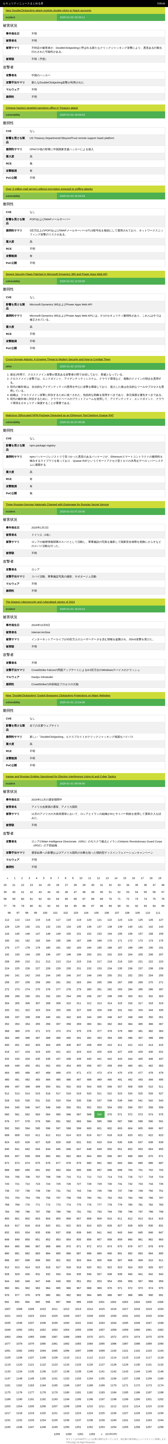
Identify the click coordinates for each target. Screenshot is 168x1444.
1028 (90, 1315)
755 (37, 1197)
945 (17, 1281)
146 (27, 933)
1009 (31, 1308)
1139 (78, 1371)
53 (127, 891)
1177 (31, 1392)
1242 (137, 1420)
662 (68, 1156)
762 (109, 1197)
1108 (43, 1357)
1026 (66, 1315)
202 (109, 954)
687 (161, 1162)
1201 (149, 1399)
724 (48, 1183)
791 (79, 1211)
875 (120, 1246)
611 (37, 1135)
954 (109, 1281)
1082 (66, 1343)
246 (68, 975)
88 (101, 905)
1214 (137, 1406)
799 (161, 1211)
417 (17, 1051)
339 (37, 1017)
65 (66, 898)
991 (161, 1295)
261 (58, 982)
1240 (113, 1420)
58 (5, 898)
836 (48, 1232)
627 (37, 1142)
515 (37, 1093)
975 (161, 1287)
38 (162, 884)
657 (17, 1156)
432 (7, 1058)
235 (120, 968)
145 (17, 933)
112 (7, 919)
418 (27, 1051)
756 (48, 1197)
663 (79, 1156)
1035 (7, 1322)
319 (161, 1003)
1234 (43, 1420)
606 (151, 1128)
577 (17, 1121)
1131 (149, 1364)
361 (99, 1023)
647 (79, 1149)
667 (120, 1156)
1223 (78, 1413)
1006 (160, 1301)
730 (109, 1183)
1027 (78, 1315)
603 (120, 1128)
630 (68, 1142)
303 (161, 996)
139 (120, 926)
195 (37, 954)
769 (17, 1204)
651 (120, 1149)
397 (140, 1037)
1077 (7, 1343)
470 (68, 1072)
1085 (102, 1343)
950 (68, 1281)
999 (79, 1301)
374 (68, 1030)
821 (58, 1225)
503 (79, 1086)
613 (58, 1135)
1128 (113, 1364)
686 (151, 1162)
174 (151, 940)
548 (48, 1107)
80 (31, 905)
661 (58, 1156)
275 (37, 989)
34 (127, 884)
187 (120, 947)
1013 (78, 1308)
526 (151, 1093)
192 (7, 954)
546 (27, 1107)
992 (7, 1301)
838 (68, 1232)
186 (109, 947)
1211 (102, 1406)
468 (48, 1072)
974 (151, 1287)
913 (17, 1267)
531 (37, 1100)
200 (89, 954)
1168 (90, 1385)
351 (161, 1017)
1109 (54, 1357)
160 (7, 940)
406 (68, 1044)
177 (17, 947)
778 (109, 1204)
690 (27, 1169)
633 (99, 1142)
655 (161, 1149)
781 (140, 1204)
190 (151, 947)
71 (119, 898)
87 (92, 905)
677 (58, 1162)
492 (130, 1079)
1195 (78, 1399)
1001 (101, 1301)
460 (130, 1065)
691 (37, 1169)
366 (151, 1023)
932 (48, 1274)
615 (79, 1135)
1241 (125, 1420)
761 (99, 1197)
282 (109, 989)
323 (37, 1010)
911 (161, 1260)
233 (99, 968)
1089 (149, 1343)
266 (109, 982)
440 (89, 1058)
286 (151, 989)
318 (151, 1003)
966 (68, 1287)
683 (120, 1162)
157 (140, 933)
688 (7, 1169)
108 (127, 912)
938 (109, 1274)
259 (37, 982)
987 (120, 1295)
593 (17, 1128)
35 (136, 884)
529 (17, 1100)
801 (17, 1218)
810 (109, 1218)
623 (161, 1135)
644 (48, 1149)
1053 (54, 1329)
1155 (102, 1378)
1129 (125, 1364)
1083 (78, 1343)
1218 (19, 1413)
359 (79, 1023)
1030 (113, 1315)
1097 (78, 1350)
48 (84, 891)
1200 (137, 1399)
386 (27, 1037)
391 (79, 1037)
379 (120, 1030)
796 (130, 1211)
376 (89, 1030)
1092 (19, 1350)
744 (89, 1190)
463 (161, 1065)
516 (48, 1093)
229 (58, 968)
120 (89, 919)
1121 (31, 1364)
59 (13, 898)
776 (89, 1204)
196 (48, 954)
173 (140, 940)
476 (130, 1072)
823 (79, 1225)
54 (136, 891)
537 (99, 1100)
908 (130, 1260)
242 (27, 975)
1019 (149, 1308)
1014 (90, 1308)
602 (109, 1128)
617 (99, 1135)
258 (27, 982)
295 (79, 996)
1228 (137, 1413)
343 (79, 1017)
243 (37, 975)
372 (48, 1030)
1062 (160, 1329)
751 (161, 1190)
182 (68, 947)
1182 (90, 1392)
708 (48, 1176)
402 (27, 1044)
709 (58, 1176)
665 (99, 1156)
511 (161, 1086)
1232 (19, 1420)
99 (35, 912)
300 (130, 996)
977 (17, 1295)
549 (58, 1107)
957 (140, 1281)
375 (79, 1030)
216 (89, 961)
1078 (19, 1343)
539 (120, 1100)
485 (58, 1079)
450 (27, 1065)
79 (22, 905)
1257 (149, 1426)
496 (7, 1086)
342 (68, 1017)
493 (140, 1079)
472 (89, 1072)
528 (7, 1100)
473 (99, 1072)
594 (27, 1128)
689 (17, 1169)
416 (7, 1051)
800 (7, 1218)
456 (89, 1065)
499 (37, 1086)
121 (99, 919)
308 (48, 1003)
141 (140, 926)
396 (130, 1037)
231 (79, 968)
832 (7, 1232)
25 (48, 884)
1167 (78, 1385)
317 (140, 1003)
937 (99, 1274)
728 (89, 1183)
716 (130, 1176)
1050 (19, 1329)
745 (99, 1190)
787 (37, 1211)
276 (48, 989)
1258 (160, 1426)
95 (162, 905)
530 (27, 1100)
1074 (137, 1336)
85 (75, 905)
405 (58, 1044)
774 (68, 1204)
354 (27, 1023)
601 (99, 1128)
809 (99, 1218)
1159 (149, 1378)
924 (130, 1267)
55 (145, 891)
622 (151, 1135)
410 (109, 1044)
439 (79, 1058)
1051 (31, 1329)
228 (48, 968)
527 (161, 1093)
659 (37, 1156)
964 (48, 1287)
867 (37, 1246)
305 (17, 1003)
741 (58, 1190)
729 (99, 1183)
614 (68, 1135)
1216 (160, 1406)
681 (99, 1162)
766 (151, 1197)
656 (7, 1156)
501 (58, 1086)
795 (120, 1211)
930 (27, 1274)
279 (79, 989)
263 (79, 982)
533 (58, 1100)
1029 (102, 1315)
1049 (7, 1329)
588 (130, 1121)
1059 (125, 1329)
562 (27, 1114)
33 (119, 884)
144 (7, 933)
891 (120, 1253)
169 (99, 940)
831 (161, 1225)
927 (161, 1267)
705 (17, 1176)
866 (27, 1246)
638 (151, 1142)
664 (89, 1156)
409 (99, 1044)
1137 (54, 1371)
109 (137, 912)
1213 (125, 1406)
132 (48, 926)
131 (37, 926)
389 (58, 1037)
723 (37, 1183)
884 (48, 1253)
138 (109, 926)
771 (37, 1204)
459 (120, 1065)
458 (109, 1065)
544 (7, 1107)
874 (109, 1246)
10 (80, 878)
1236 (66, 1420)
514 (27, 1093)
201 (99, 954)
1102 (137, 1350)
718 (151, 1176)
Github (161, 3)
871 (79, 1246)
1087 (125, 1343)
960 (7, 1287)
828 (130, 1225)
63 (48, 898)
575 (161, 1114)
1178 (43, 1392)
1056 (90, 1329)
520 (89, 1093)
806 (68, 1218)
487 (79, 1079)
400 (7, 1044)
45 (57, 891)
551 (79, 1107)
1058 (113, 1329)
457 (99, 1065)
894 (151, 1253)
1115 (125, 1357)
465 (17, 1072)
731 (120, 1183)
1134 (19, 1371)
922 (109, 1267)
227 (37, 968)
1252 (90, 1426)
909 (140, 1260)
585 (99, 1121)
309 (58, 1003)
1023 (31, 1315)
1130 (137, 1364)
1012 (66, 1308)
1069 (78, 1336)
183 (79, 947)
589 (140, 1121)
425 (99, 1051)
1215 (149, 1406)
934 (68, 1274)
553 (99, 1107)
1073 (125, 1336)
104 (86, 912)
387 (37, 1037)
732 (130, 1183)
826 (109, 1225)
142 (151, 926)
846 (151, 1232)
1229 (149, 1413)
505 (99, 1086)
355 (37, 1023)
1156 (113, 1378)
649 (99, 1149)
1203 (7, 1406)
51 (110, 891)
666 (109, 1156)
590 (151, 1121)
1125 (78, 1364)
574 (151, 1114)
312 (89, 1003)
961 (17, 1287)
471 (79, 1072)
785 (17, 1211)
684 (130, 1162)
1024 (43, 1315)
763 (120, 1197)
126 (151, 919)
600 (89, 1128)
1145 (149, 1371)
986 (109, 1295)
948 (48, 1281)
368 (7, 1030)
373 (58, 1030)
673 (17, 1162)
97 (18, 912)
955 (120, 1281)
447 (161, 1058)
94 (154, 905)
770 (27, 1204)
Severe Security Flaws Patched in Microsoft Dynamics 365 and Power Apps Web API (56, 274)
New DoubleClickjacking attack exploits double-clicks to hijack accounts (48, 10)
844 (130, 1232)
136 (89, 926)
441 (99, 1058)
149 (58, 933)
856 (89, 1239)
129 (17, 926)
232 (89, 968)
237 (140, 968)
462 (151, 1065)
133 (58, 926)
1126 (90, 1364)
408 (89, 1044)
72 (127, 898)
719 (161, 1176)
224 (7, 968)
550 (68, 1107)
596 (48, 1128)
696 (89, 1169)
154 (109, 933)
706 (27, 1176)
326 (68, 1010)
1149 (31, 1378)
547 (37, 1107)
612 (48, 1135)
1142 (113, 1371)
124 (130, 919)
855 (79, 1239)
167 (79, 940)
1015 (102, 1308)
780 (130, 1204)
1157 (125, 1378)
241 (17, 975)
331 (120, 1010)
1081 (54, 1343)
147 (37, 933)
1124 (66, 1364)
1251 (78, 1426)
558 (151, 1107)
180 (48, 947)
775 (79, 1204)
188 (130, 947)
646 (68, 1149)
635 (120, 1142)
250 (109, 975)
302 (151, 996)
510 (151, 1086)
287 (161, 989)
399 (161, 1037)
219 (120, 961)
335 (161, 1010)
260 (48, 982)
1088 (137, 1343)
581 (58, 1121)
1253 (102, 1426)
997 (58, 1301)
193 (17, 954)
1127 (102, 1364)
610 (27, 1135)
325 (58, 1010)
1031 (125, 1315)
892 (130, 1253)
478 (151, 1072)
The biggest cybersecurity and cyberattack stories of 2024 (40, 601)
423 (79, 1051)
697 (99, 1169)
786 (27, 1211)
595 (37, 1128)
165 (58, 940)
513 (17, 1093)
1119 (7, 1364)
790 (68, 1211)
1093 (31, 1350)
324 (48, 1010)
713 (99, 1176)
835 (37, 1232)
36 (145, 884)
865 (17, 1246)
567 (79, 1114)
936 (89, 1274)
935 (79, 1274)
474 (109, 1072)
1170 (113, 1385)
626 (27, 1142)
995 (37, 1301)
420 (48, 1051)
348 (130, 1017)
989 (140, 1295)
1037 (31, 1322)
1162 (19, 1385)
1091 (7, 1350)
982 (68, 1295)
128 (7, 926)
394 (109, 1037)
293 (58, 996)
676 (48, 1162)
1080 (43, 1343)
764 (130, 1197)
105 (96, 912)
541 (140, 1100)
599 (79, 1128)
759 (79, 1197)
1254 (113, 1426)
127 (161, 919)
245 (58, 975)
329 (99, 1010)
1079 (31, 1343)
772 (48, 1204)
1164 (43, 1385)
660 (48, 1156)
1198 (113, 1399)
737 (17, 1190)
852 (48, 1239)
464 (7, 1072)
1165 (54, 1385)
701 (140, 1169)
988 (130, 1295)
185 (99, 947)
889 (99, 1253)
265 (99, 982)
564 (48, 1114)
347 (120, 1017)
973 (140, 1287)
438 (68, 1058)
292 (48, 996)
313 (99, 1003)
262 (68, 982)
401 (17, 1044)
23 (31, 884)
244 (48, 975)
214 (68, 961)
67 (84, 898)
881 (17, 1253)
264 (89, 982)
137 (99, 926)
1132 (160, 1364)
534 (68, 1100)
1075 (149, 1336)
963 (37, 1287)
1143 (125, 1371)
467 (37, 1072)
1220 (43, 1413)
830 (151, 1225)
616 (89, 1135)
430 (151, 1051)
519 (79, 1093)
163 (37, 940)
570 (109, 1114)
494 (151, 1079)
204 (130, 954)
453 (58, 1065)
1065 (31, 1336)
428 (130, 1051)
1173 (149, 1385)
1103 (149, 1350)
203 (120, 954)
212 (48, 961)
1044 (113, 1322)
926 (151, 1267)
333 (140, 1010)
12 (98, 878)
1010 (43, 1308)
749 (140, 1190)
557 (140, 1107)
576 (7, 1121)
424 (89, 1051)
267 (120, 982)
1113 (102, 1357)
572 (130, 1114)
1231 (7, 1420)
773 (58, 1204)
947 (37, 1281)
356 (48, 1023)
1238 (90, 1420)
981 (58, 1295)
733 (140, 1183)
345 (99, 1017)
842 (109, 1232)
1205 (31, 1406)
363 (120, 1023)
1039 (54, 1322)
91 (127, 905)
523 (120, 1093)
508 (130, 1086)
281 (99, 989)
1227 (125, 1413)
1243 (149, 1420)
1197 (102, 1399)
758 (68, 1197)
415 (161, 1044)
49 (92, 891)
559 (161, 1107)
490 (109, 1079)
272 (7, 989)
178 (27, 947)
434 (27, 1058)
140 (130, 926)
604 (130, 1128)
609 (17, 1135)
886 (68, 1253)
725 (58, 1183)
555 (120, 1107)
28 (75, 884)
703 (161, 1169)
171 (120, 940)
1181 (78, 1392)
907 (120, 1260)
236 (130, 968)
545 (17, 1107)
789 (58, 1211)
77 (5, 905)
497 (17, 1086)
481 (17, 1079)
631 (79, 1142)
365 (140, 1023)
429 (140, 1051)
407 (79, 1044)
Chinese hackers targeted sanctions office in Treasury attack (42, 107)
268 (130, 982)
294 (68, 996)
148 (48, 933)
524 (130, 1093)
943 (161, 1274)
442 (109, 1058)
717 (140, 1176)
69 (101, 898)
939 (120, 1274)
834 (27, 1232)
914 (27, 1267)
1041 (78, 1322)
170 (109, 940)
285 (140, 989)
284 (130, 989)
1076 (160, 1336)
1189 (7, 1399)
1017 (125, 1308)
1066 (43, 1336)
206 (151, 954)
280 (89, 989)
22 (22, 884)
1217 (7, 1413)
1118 (160, 1357)
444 (130, 1058)
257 (17, 982)
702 (151, 1169)
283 (120, 989)
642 (27, 1149)
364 (130, 1023)
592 (7, 1128)
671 (161, 1156)
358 (68, 1023)
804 (48, 1218)
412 (130, 1044)
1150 (43, 1378)
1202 (160, 1399)
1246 (19, 1426)
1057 (102, 1329)
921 (99, 1267)
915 (37, 1267)
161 (17, 940)
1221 (54, 1413)
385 (17, 1037)
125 (140, 919)
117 (58, 919)
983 (79, 1295)
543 (161, 1100)
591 (161, 1121)
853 (58, 1239)
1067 (54, 1336)
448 (7, 1065)
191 (161, 947)
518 (68, 1093)
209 (17, 961)
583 (79, 1121)
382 (151, 1030)
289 (17, 996)
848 (7, 1239)
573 (140, 1114)
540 (130, 1100)
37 (154, 884)
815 (161, 1218)
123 (120, 919)
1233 (31, 1420)
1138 (66, 1371)
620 (130, 1135)
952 (89, 1281)
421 (58, 1051)
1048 (160, 1322)
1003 (125, 1301)
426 (109, 1051)
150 (68, 933)
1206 (43, 1406)
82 (48, 905)
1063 (7, 1336)
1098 (90, 1350)
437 (58, 1058)
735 (161, 1183)
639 (161, 1142)
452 (48, 1065)
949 (58, 1281)
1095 (54, 1350)
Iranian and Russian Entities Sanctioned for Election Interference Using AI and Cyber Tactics (61, 776)
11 (89, 878)
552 (89, 1107)
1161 (7, 1385)
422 (68, 1051)
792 (89, 1211)
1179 (54, 1392)
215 (79, 961)
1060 (137, 1329)
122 (109, 919)
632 (89, 1142)
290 (27, 996)
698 (109, 1169)
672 (7, 1162)
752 (7, 1197)
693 (58, 1169)
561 (17, 1114)
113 (17, 919)
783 (161, 1204)
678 (68, 1162)
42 (31, 891)
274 (27, 989)
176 (7, 947)
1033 (149, 1315)
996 (48, 1301)
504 (89, 1086)
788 (48, 1211)
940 (130, 1274)
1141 (102, 1371)
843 (120, 1232)
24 (40, 884)
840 (89, 1232)
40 (13, 891)
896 (7, 1260)
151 (79, 933)
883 (37, 1253)
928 (7, 1274)
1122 (43, 1364)
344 (89, 1017)
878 (151, 1246)
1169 (102, 1385)
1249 (54, 1426)
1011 (54, 1308)
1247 (31, 1426)
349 (140, 1017)
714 (109, 1176)
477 (140, 1072)
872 (89, 1246)
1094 (43, 1350)
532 (48, 1100)
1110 (66, 1357)
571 (120, 1114)
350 (151, 1017)
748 (130, 1190)
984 (89, 1295)
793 (99, 1211)
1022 (19, 1315)
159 (161, 933)
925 (140, 1267)
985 (99, 1295)
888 (89, 1253)
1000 (90, 1301)
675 (37, 1162)
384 (7, 1037)
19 (159, 878)
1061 (149, 1329)
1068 (66, 1336)
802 (27, 1218)
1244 (160, 1420)
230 (68, 968)
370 (27, 1030)
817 (17, 1225)
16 (133, 878)
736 (7, 1190)
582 (68, 1121)
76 (162, 898)
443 (120, 1058)
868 (48, 1246)
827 (120, 1225)
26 (57, 884)
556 (130, 1107)
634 (109, 1142)
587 (120, 1121)
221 (140, 961)
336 (7, 1017)
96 (9, 912)
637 (140, 1142)
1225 (102, 1413)
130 (27, 926)
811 (120, 1218)
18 (151, 878)
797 (140, 1211)
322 (27, 1010)
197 (58, 954)
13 (107, 878)
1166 (66, 1385)
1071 (102, 1336)
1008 (19, 1308)
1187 (149, 1392)
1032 (137, 1315)
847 (161, 1232)
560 (7, 1114)
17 (142, 878)
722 (27, 1183)
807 (79, 1218)
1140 (90, 1371)
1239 (102, 1420)
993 (17, 1301)
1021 (7, 1315)
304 (7, 1003)
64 (57, 898)
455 (79, 1065)
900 (48, 1260)
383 (161, 1030)
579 (37, 1121)
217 (99, 961)
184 (89, 947)
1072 (113, 1336)
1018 (137, 1308)
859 (120, 1239)
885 (58, 1253)
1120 (19, 1364)
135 (79, 926)
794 (109, 1211)
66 (75, 898)
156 (130, 933)
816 (7, 1225)
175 (161, 940)
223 (161, 961)
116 (48, 919)
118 (68, 919)
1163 (31, 1385)
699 (120, 1169)
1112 (90, 1357)
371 (37, 1030)
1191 (31, 1399)
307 (37, 1003)
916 (48, 1267)
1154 (90, 1378)
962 (27, 1287)
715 (120, 1176)
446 (151, 1058)
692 (48, 1169)
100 (45, 912)
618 (109, 1135)
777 (99, 1204)
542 (151, 1100)
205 (140, 954)
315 (120, 1003)
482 (27, 1079)
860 (130, 1239)
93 (145, 905)
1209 (78, 1406)
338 (27, 1017)
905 (99, 1260)
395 (120, 1037)
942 (151, 1274)
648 (89, 1149)
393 (99, 1037)
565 (58, 1114)
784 (7, 1211)
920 (89, 1267)
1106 (19, 1357)
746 (109, 1190)
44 (48, 891)
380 (130, 1030)
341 (58, 1017)
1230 (160, 1413)
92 (136, 905)
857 (99, 1239)
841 (99, 1232)
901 (58, 1260)
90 (119, 905)
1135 (31, 1371)
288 (7, 996)
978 (27, 1295)
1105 (7, 1357)
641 (17, 1149)
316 (130, 1003)
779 (120, 1204)
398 (151, 1037)
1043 (102, 1322)
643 (37, 1149)
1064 (19, 1336)
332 (130, 1010)
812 (130, 1218)
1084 (90, 1343)
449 (17, 1065)
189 (140, 947)
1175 (7, 1392)
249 (99, 975)
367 (161, 1023)
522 (109, 1093)
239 (161, 968)
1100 (113, 1350)
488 (89, 1079)
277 (58, 989)
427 (120, 1051)
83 (57, 905)
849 (17, 1239)
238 (151, 968)
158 (151, 933)
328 (89, 1010)
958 (151, 1281)
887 (79, 1253)
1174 (160, 1385)
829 (140, 1225)
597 (58, 1128)
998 (68, 1301)
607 (161, 1128)
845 (140, 1232)
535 (79, 1100)
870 (68, 1246)
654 (151, 1149)
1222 (66, 1413)
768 (7, 1204)
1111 (78, 1357)
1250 (66, 1426)
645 (58, 1149)
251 (120, 975)
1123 (54, 1364)
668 (130, 1156)
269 (140, 982)
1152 (66, 1378)
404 (48, 1044)
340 (48, 1017)
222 (151, 961)
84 (66, 905)
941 (140, 1274)
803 (37, 1218)
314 (109, 1003)
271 (161, 982)
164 (48, 940)
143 (161, 926)
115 (37, 919)
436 (48, 1058)
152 (89, 933)
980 (48, 1295)
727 (79, 1183)
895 (161, 1253)
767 (161, 1197)
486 (68, 1079)
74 (145, 898)
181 (58, 947)
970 (109, 1287)
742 (68, 1190)
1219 (31, 1413)
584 (89, 1121)
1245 (7, 1426)
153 (99, 933)
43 (40, 891)
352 (7, 1023)
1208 (66, 1406)
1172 (137, 1385)
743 (79, 1190)
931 (37, 1274)
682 (109, 1162)
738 (27, 1190)
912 (7, 1267)
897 (17, 1260)
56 (154, 891)
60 (22, 898)
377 (99, 1030)
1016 (113, 1308)
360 (89, 1023)
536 (89, 1100)
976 (7, 1295)
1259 (57, 1434)
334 (151, 1010)
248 (89, 975)
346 (109, 1017)
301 (140, 996)
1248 (43, 1426)
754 (27, 1197)
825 (99, 1225)
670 (151, 1156)
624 (7, 1142)
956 (130, 1281)
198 (68, 954)
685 (140, 1162)
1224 (90, 1413)
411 (120, 1044)
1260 (68, 1434)
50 (101, 891)
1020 (160, 1308)
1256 (137, 1426)
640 (7, 1149)
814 (151, 1218)
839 (79, 1232)
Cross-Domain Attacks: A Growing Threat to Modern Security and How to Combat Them (58, 359)
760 (89, 1197)
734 (151, 1183)
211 (37, 961)
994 (27, 1301)
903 (79, 1260)
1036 (19, 1322)
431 (161, 1051)
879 (161, 1246)
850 (27, 1239)
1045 (125, 1322)
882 (27, 1253)
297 (99, 996)
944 (7, 1281)
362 (109, 1023)
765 (140, 1197)
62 (40, 898)
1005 (149, 1301)
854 (68, 1239)
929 (17, 1274)
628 (48, 1142)
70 (110, 898)
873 (99, 1246)
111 (158, 912)
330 (109, 1010)
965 (58, 1287)
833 (17, 1232)
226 (27, 968)
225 (17, 968)
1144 (137, 1371)
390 (68, 1037)
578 (27, 1121)
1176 (19, 1392)
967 (79, 1287)
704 (7, 1176)
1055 (78, 1329)
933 (58, 1274)
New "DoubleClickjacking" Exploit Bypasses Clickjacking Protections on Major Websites (58, 695)
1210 (90, 1406)
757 (58, 1197)
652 (130, 1149)
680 (89, 1162)
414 (151, 1044)
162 (27, 940)
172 (130, 940)
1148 (19, 1378)
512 (7, 1093)
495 (161, 1079)
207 (161, 954)
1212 (113, 1406)
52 (119, 891)
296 (89, 996)
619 (120, 1135)
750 (151, 1190)
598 (68, 1128)
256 (7, 982)
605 (140, 1128)
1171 (125, 1385)
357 (58, 1023)
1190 (19, 1399)
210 (27, 961)
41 (22, 891)
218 (109, 961)
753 (17, 1197)
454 (68, 1065)
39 (5, 891)
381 (140, 1030)
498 (27, 1086)
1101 (125, 1350)
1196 (90, 1399)
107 (117, 912)
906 (109, 1260)
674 (27, 1162)
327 (79, 1010)
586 (109, 1121)
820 (48, 1225)
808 (89, 1218)
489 (99, 1079)
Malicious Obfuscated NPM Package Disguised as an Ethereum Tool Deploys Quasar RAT (60, 415)
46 (66, 891)
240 (7, 975)
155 (120, 933)
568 (89, 1114)
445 (140, 1058)
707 (37, 1176)
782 (151, 1204)
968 (89, 1287)
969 (99, 1287)
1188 (160, 1392)
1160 (160, 1378)
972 (130, 1287)
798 (151, 1211)
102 (65, 912)
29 (84, 884)
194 (27, 954)
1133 (7, 1371)
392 (89, 1037)
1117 (149, 1357)
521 (99, 1093)
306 (27, 1003)
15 (124, 878)
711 (79, 1176)
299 (120, 996)
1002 (113, 1301)
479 (161, 1072)
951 (79, 1281)
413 (140, 1044)
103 (76, 912)
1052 (43, 1329)
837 (58, 1232)
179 (37, 947)
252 (130, 975)
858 (109, 1239)
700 (130, 1169)
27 (66, 884)
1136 (43, 1371)
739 (37, 1190)
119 (79, 919)
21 (13, 884)
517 (58, 1093)
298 (109, 996)
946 (27, 1281)
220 (130, 961)
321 (17, 1010)
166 (68, 940)
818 (27, 1225)
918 (68, 1267)
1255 (125, 1426)
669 (140, 1156)
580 (48, 1121)
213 (58, 961)
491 (120, 1079)
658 (27, 1156)
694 (68, 1169)
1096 (66, 1350)
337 (17, 1017)
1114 (113, 1357)
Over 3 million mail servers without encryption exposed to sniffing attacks (49, 188)
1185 (125, 1392)
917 (58, 1267)
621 (140, 1135)
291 (37, 996)
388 (48, 1037)
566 (68, 1114)
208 (7, 961)
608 (7, 1135)
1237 (78, 1420)
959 (161, 1281)
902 (68, 1260)
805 (58, 1218)
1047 (149, 1322)
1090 (160, 1343)
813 (140, 1218)
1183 (102, 1392)
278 (68, 989)
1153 (78, 1378)
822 (68, 1225)
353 (17, 1023)
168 (89, 940)
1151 (54, 1378)
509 (140, 1086)
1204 (19, 1406)
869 (58, 1246)
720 (7, 1183)
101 (55, 912)
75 (154, 898)
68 (92, 898)
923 (120, 1267)
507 (120, 1086)
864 (7, 1246)
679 (79, 1162)
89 (110, 905)
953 (99, 1281)
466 (27, 1072)
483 (37, 1079)
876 (130, 1246)
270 (151, 982)
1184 (113, 1392)
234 (109, 968)
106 (106, 912)
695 (79, 1169)
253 (140, 975)
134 (68, 926)
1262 (92, 1434)
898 (27, 1260)
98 (26, 912)
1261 (80, 1434)
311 (79, 1003)
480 (7, 1079)
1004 (137, 1301)
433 (17, 1058)
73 (136, 898)
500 (48, 1086)
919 (79, 1267)
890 (109, 1253)
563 (37, 1114)
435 (37, 1058)
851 (37, 1239)
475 (120, 1072)
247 (79, 975)
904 (89, 1260)
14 (116, 878)
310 (68, 1003)
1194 (66, 1399)
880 (7, 1253)
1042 (90, 1322)
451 (37, 1065)
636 (130, 1142)
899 (37, 1260)
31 (101, 884)
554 (109, 1107)
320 (7, 1010)
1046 (137, 1322)
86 (84, 905)
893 (140, 1253)
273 (17, 989)
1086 (113, 1343)
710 (68, 1176)
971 (120, 1287)
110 (147, 912)
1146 (160, 1371)
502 (68, 1086)
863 (161, 1239)
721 (17, 1183)
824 (89, 1225)
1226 (113, 1413)
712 (89, 1176)
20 (5, 884)
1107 (31, 1357)
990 (151, 1295)
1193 (54, 1399)
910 (151, 1260)
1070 (90, 1336)
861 (140, 1239)
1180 (66, 1392)
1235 (54, 1420)
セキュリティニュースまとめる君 (23, 3)
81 (40, 905)
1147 (7, 1378)
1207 (54, 1406)
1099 (102, 1350)
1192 (43, 1399)
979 (37, 1295)
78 (13, 905)
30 (92, 884)
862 (151, 1239)
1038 (43, 1322)
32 (110, 884)
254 (151, 975)
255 (161, 975)
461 (140, 1065)
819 (37, 1225)
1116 (137, 1357)
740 (48, 1190)
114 (27, 919)
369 (17, 1030)
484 (48, 1079)
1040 (66, 1322)
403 (37, 1044)
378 (109, 1030)
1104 (160, 1350)
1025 (54, 1315)
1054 (66, 1329)
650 (109, 1149)
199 (79, 954)
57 (162, 891)
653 (140, 1149)
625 (17, 1142)
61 (31, 898)
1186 (137, 1392)
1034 (160, 1315)
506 (109, 1086)
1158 (137, 1378)
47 (75, 891)
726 (68, 1183)
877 (140, 1246)
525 (140, 1093)
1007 (7, 1308)
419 (37, 1051)
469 (58, 1072)
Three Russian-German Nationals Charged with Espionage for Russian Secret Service (57, 504)
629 (58, 1142)
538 (109, 1100)
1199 (125, 1399)
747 (120, 1190)
